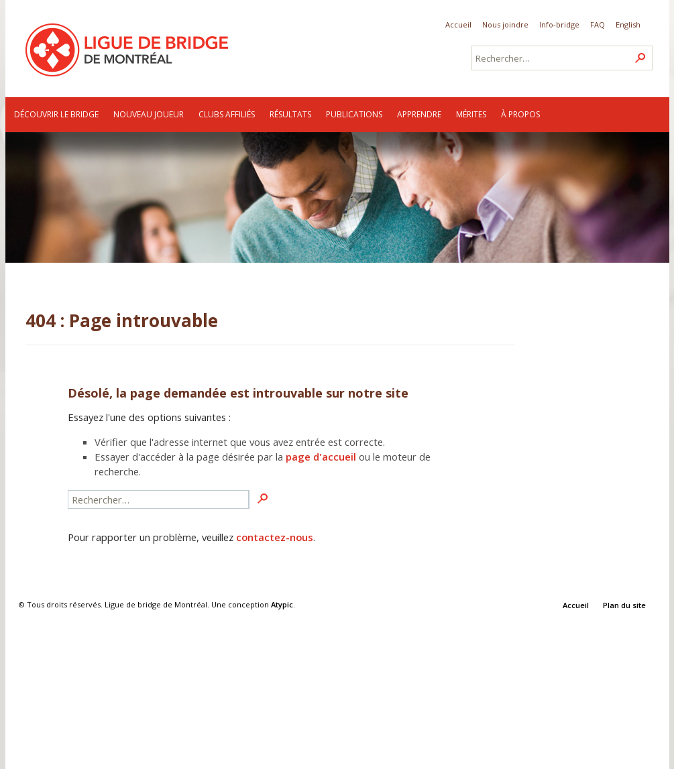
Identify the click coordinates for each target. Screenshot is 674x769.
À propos (520, 114)
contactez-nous (274, 537)
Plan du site (624, 605)
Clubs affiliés (227, 114)
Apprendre (419, 114)
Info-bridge (559, 24)
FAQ (597, 24)
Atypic (282, 604)
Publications (354, 114)
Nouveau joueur (148, 114)
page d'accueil (321, 456)
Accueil (458, 24)
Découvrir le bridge (56, 114)
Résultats (290, 114)
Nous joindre (505, 24)
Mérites (471, 114)
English (628, 24)
